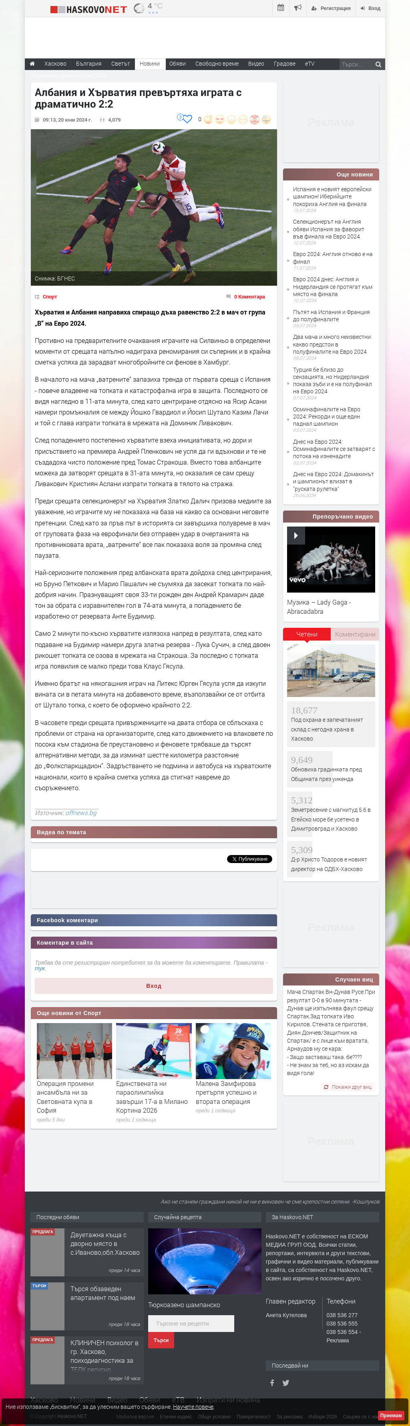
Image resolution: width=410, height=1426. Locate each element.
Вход (154, 986)
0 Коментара (249, 296)
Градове (284, 63)
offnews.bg (80, 813)
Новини (150, 63)
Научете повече (193, 1406)
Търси (161, 1340)
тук (40, 968)
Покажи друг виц (348, 1087)
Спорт (50, 296)
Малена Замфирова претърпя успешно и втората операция (226, 1092)
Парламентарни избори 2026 (68, 75)
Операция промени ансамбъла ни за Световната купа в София (65, 1096)
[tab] (307, 637)
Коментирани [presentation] (355, 634)
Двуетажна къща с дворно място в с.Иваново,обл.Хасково (105, 1243)
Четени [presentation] (307, 634)
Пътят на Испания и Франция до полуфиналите (331, 315)
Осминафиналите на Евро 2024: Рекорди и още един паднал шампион (326, 416)
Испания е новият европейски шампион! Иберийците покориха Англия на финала (332, 196)
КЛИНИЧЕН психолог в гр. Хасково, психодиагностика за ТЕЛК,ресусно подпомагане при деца (104, 1360)
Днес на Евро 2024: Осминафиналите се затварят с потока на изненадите (334, 449)
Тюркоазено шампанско (184, 1304)
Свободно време (217, 63)
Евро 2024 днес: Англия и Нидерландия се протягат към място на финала (332, 286)
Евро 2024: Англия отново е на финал (333, 257)
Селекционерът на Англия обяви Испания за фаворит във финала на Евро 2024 (328, 229)
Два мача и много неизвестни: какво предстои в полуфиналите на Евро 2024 (332, 344)
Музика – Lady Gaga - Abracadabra (319, 606)
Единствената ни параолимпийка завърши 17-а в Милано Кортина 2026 (152, 1096)
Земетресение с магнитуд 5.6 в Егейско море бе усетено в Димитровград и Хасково (331, 819)
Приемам (391, 1415)
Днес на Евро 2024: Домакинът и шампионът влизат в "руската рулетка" (333, 481)
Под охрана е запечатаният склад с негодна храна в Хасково (327, 729)
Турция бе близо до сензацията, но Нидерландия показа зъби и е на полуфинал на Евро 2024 (332, 380)
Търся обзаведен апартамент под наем (102, 1293)
